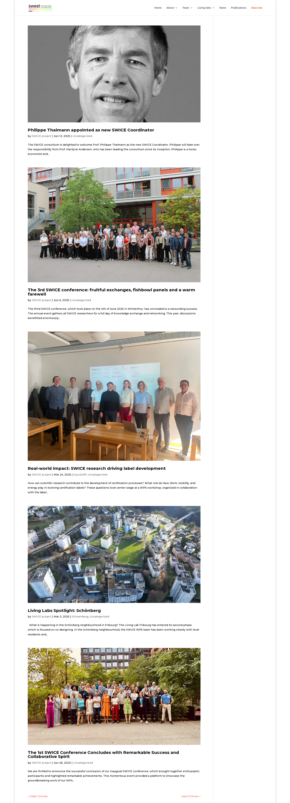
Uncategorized (82, 136)
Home (158, 7)
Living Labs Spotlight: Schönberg (64, 610)
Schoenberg (80, 616)
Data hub (256, 7)
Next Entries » (190, 796)
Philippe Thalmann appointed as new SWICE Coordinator (91, 130)
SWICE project (41, 136)
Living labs (204, 7)
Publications (238, 7)
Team (185, 7)
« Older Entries (38, 796)
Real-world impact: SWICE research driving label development (97, 468)
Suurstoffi (79, 474)
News (223, 7)
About (170, 7)
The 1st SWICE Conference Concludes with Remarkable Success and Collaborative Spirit (103, 754)
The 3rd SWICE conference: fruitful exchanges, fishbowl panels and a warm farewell (111, 292)
